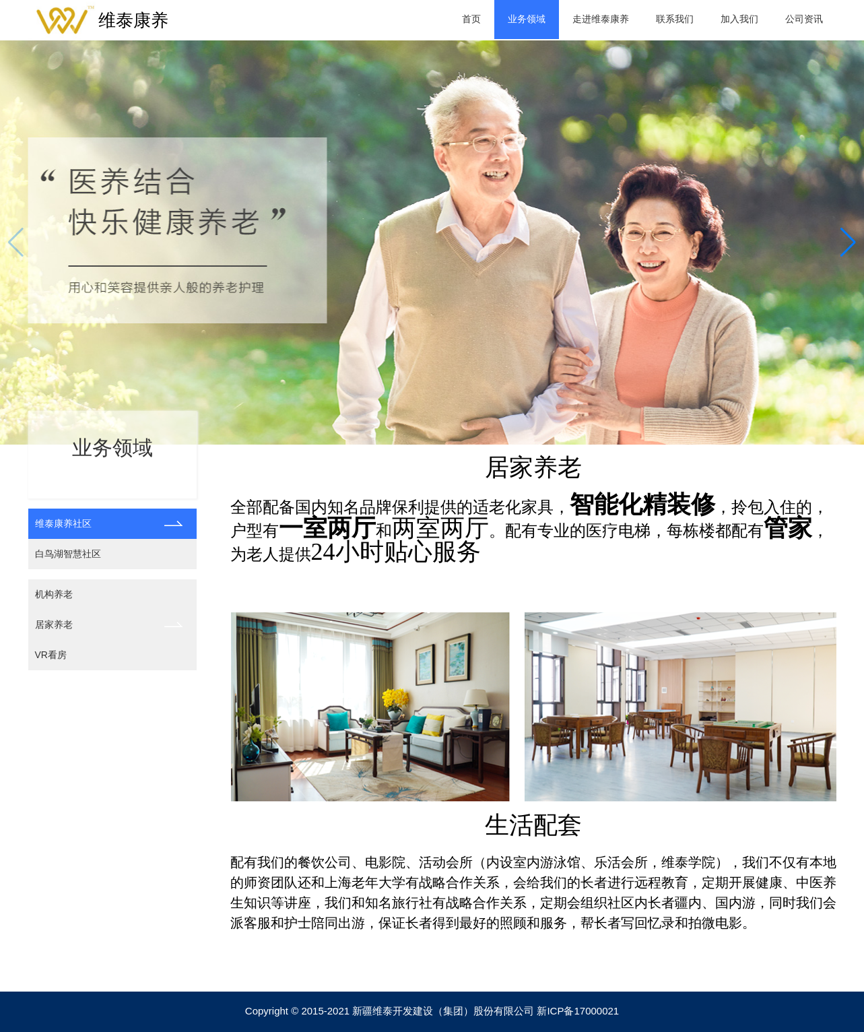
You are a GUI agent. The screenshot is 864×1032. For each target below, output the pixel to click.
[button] (848, 242)
